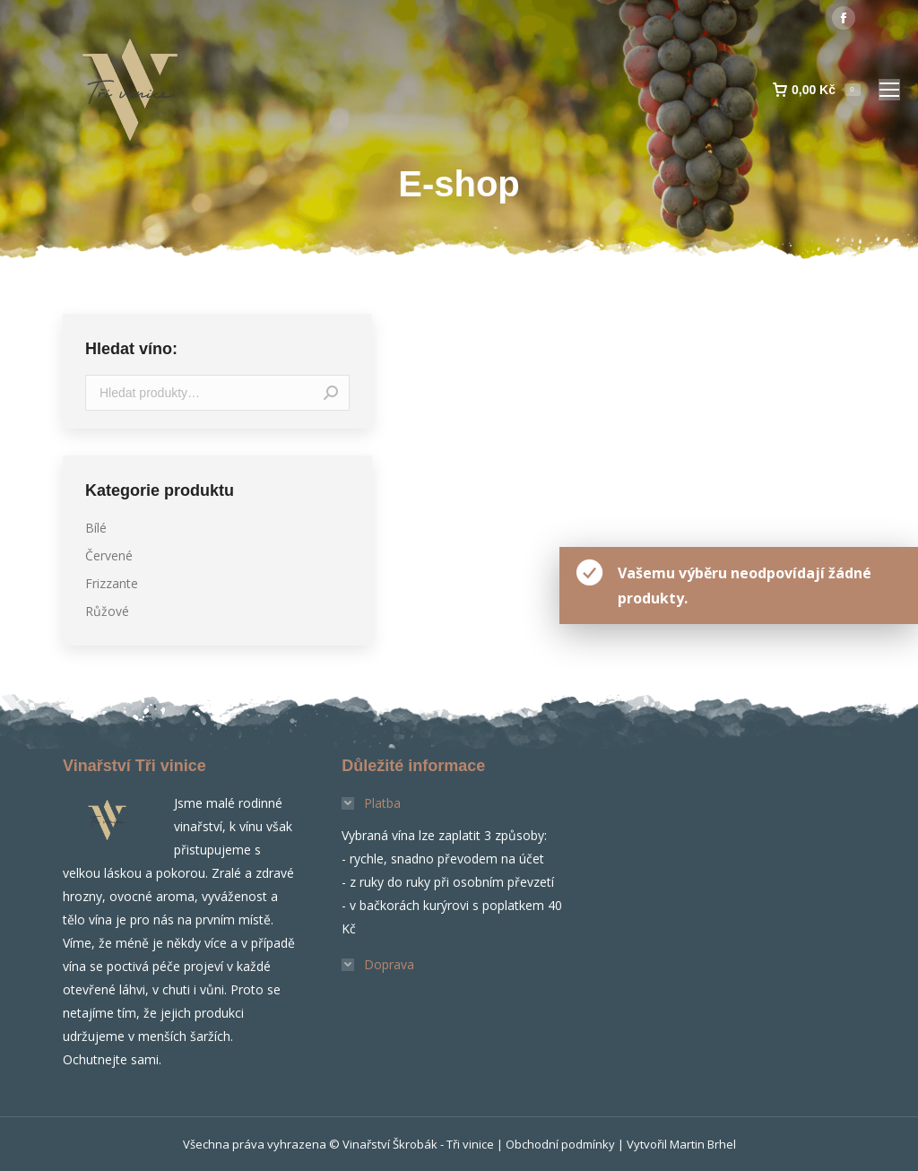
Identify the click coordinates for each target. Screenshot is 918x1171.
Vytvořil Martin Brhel (681, 1144)
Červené (109, 555)
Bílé (96, 527)
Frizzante (111, 583)
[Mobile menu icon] (889, 89)
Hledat (331, 393)
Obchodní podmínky (560, 1144)
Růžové (107, 611)
